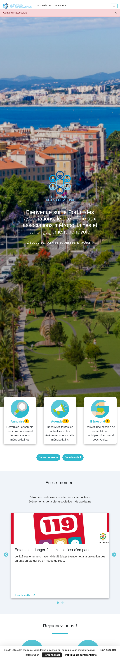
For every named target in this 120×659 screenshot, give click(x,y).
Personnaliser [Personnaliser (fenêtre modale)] (52, 655)
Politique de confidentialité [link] (81, 655)
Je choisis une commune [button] (50, 5)
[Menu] (114, 6)
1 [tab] (57, 602)
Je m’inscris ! (73, 457)
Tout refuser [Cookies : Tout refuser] (31, 655)
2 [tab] (62, 602)
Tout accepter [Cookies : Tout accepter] (108, 650)
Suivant (113, 554)
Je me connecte (48, 457)
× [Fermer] (116, 13)
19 (65, 421)
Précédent (5, 554)
